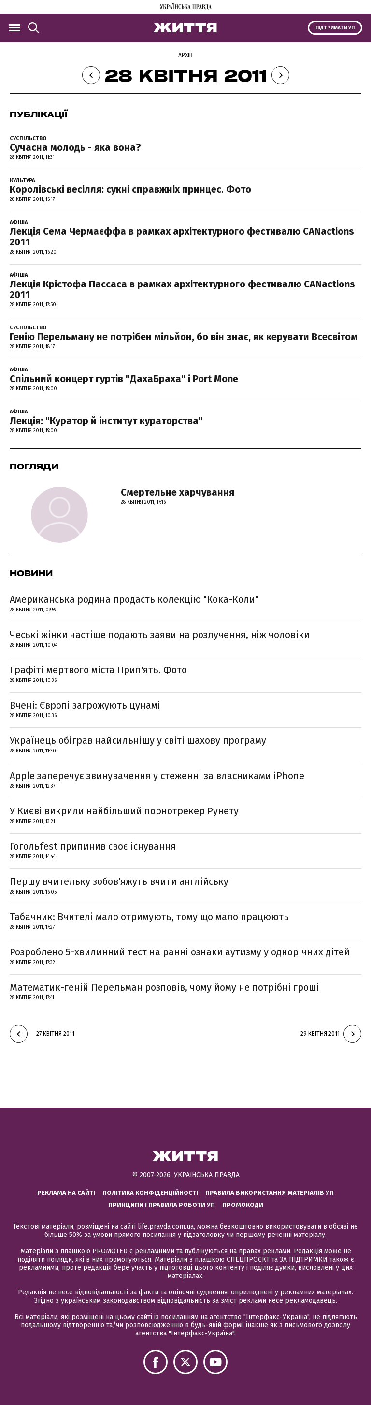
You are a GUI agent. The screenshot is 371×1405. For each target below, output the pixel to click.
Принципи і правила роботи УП (161, 1204)
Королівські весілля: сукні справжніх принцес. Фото (130, 189)
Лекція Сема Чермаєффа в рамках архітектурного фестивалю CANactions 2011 (182, 237)
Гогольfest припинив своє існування (93, 846)
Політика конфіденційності (150, 1192)
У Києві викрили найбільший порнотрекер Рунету (124, 811)
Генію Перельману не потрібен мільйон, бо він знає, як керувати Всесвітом (183, 336)
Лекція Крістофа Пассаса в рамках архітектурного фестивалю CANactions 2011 (182, 289)
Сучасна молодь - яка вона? (75, 147)
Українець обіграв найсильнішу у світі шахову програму (138, 740)
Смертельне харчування (177, 492)
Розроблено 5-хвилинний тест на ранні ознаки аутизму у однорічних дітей (180, 952)
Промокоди (242, 1204)
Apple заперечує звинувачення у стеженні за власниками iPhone (157, 775)
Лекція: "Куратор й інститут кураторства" (106, 420)
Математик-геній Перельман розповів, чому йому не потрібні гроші (164, 987)
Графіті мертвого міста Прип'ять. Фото (98, 670)
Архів (185, 55)
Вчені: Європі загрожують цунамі (85, 705)
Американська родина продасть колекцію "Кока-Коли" (134, 599)
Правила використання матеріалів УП (269, 1192)
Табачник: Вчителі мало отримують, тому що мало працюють (149, 916)
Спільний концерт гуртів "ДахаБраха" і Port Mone (124, 378)
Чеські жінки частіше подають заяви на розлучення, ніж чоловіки (160, 634)
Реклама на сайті (66, 1192)
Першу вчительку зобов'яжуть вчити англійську (119, 881)
